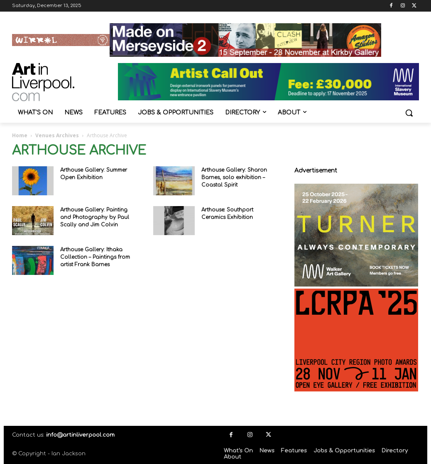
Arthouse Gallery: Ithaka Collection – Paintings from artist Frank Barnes (95, 257)
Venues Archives (57, 135)
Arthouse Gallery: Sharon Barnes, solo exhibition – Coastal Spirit (234, 177)
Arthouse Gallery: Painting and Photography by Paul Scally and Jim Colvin (94, 217)
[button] (409, 113)
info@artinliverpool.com (80, 435)
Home (19, 135)
